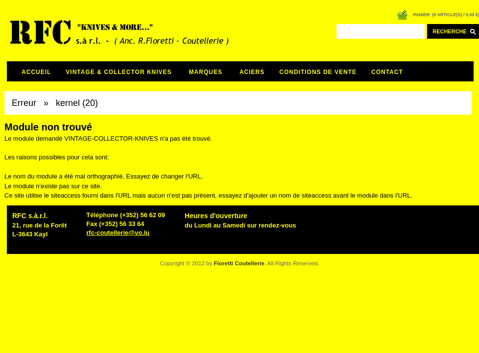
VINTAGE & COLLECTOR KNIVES (118, 72)
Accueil (36, 72)
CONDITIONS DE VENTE (318, 72)
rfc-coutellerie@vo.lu (117, 232)
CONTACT (387, 72)
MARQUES (205, 72)
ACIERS (252, 72)
